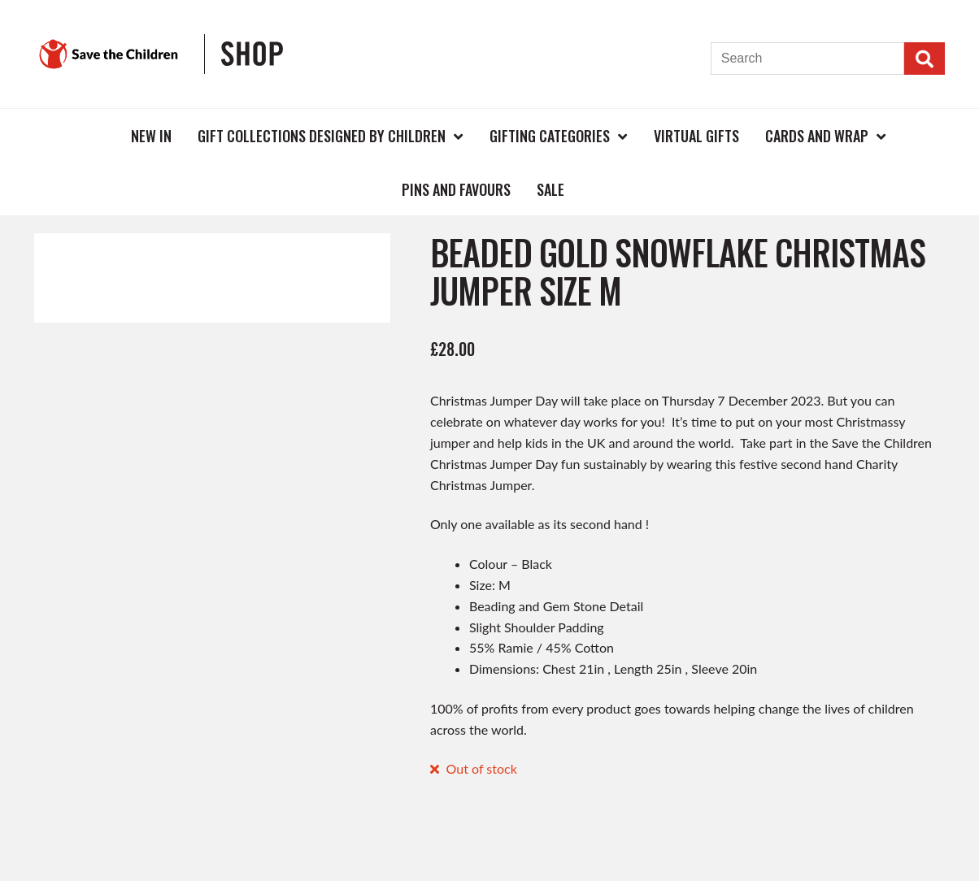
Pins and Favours (456, 189)
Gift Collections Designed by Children (322, 135)
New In (151, 135)
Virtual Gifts (696, 135)
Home (91, 135)
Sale (550, 189)
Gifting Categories (550, 135)
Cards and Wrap (816, 135)
